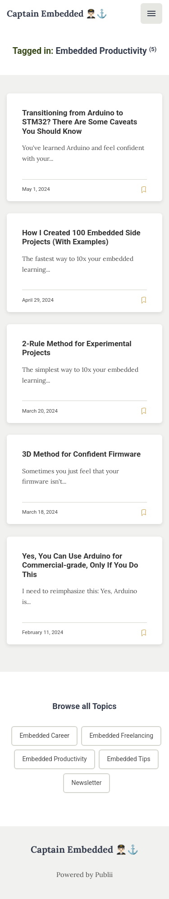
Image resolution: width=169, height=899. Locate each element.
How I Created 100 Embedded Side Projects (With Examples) (81, 237)
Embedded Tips (129, 759)
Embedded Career (44, 735)
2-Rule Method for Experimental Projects (77, 348)
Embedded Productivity (54, 759)
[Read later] (144, 189)
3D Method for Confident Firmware (81, 454)
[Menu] (151, 13)
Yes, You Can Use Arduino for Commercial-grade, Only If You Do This (80, 565)
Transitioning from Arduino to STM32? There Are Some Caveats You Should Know (79, 122)
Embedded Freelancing (122, 735)
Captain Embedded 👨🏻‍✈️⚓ (57, 13)
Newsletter (86, 782)
